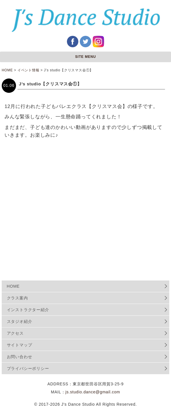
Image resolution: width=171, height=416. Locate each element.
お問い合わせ (19, 356)
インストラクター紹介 (28, 309)
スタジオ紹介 (19, 321)
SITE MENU (85, 57)
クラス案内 (17, 298)
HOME (13, 286)
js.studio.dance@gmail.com (92, 392)
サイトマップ (19, 345)
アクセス (15, 333)
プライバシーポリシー (28, 368)
